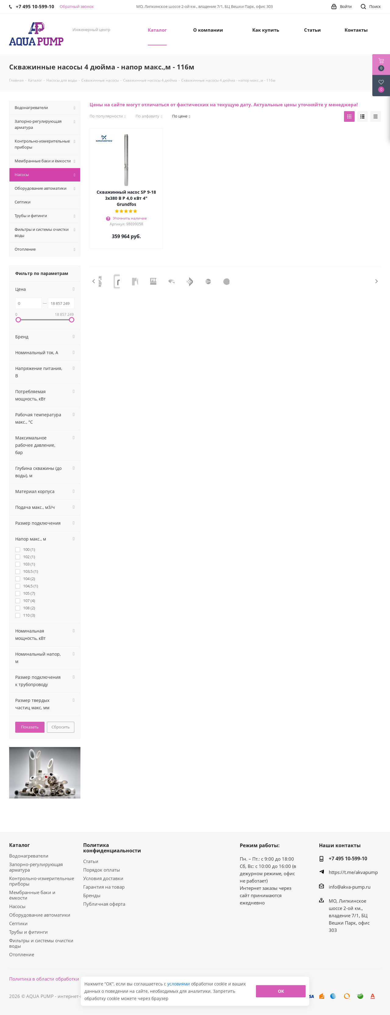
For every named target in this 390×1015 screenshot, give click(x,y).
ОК (281, 991)
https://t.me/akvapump (353, 872)
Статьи (90, 861)
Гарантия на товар (104, 887)
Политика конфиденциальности (112, 848)
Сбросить (60, 727)
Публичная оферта (104, 904)
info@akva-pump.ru (349, 887)
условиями (179, 984)
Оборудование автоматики (39, 915)
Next (376, 281)
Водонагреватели (28, 856)
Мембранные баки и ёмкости (32, 895)
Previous (94, 281)
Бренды (92, 895)
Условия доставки (103, 878)
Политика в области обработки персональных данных (70, 979)
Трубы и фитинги (28, 932)
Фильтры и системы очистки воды (41, 943)
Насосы (17, 906)
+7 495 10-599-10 (348, 858)
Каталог (19, 845)
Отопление (21, 954)
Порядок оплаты (101, 870)
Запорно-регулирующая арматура (36, 867)
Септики (18, 923)
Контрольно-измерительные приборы (41, 881)
